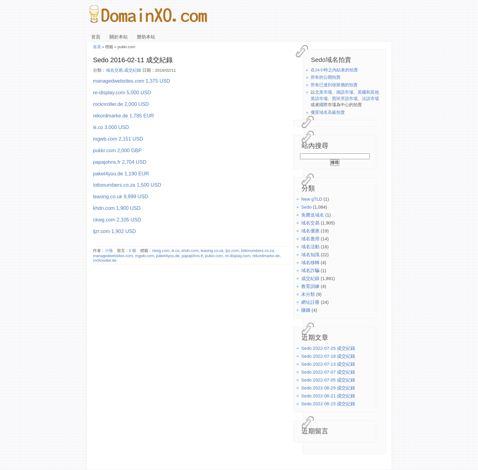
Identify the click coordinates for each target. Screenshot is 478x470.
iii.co (176, 250)
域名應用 (310, 238)
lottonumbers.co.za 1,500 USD (127, 185)
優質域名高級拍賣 (328, 112)
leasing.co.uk (212, 250)
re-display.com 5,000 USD (122, 92)
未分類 (308, 294)
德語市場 (344, 92)
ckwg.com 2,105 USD (117, 219)
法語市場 (370, 98)
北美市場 (323, 92)
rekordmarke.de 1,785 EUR (123, 115)
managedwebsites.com (113, 255)
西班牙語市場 (345, 98)
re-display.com (237, 255)
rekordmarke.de (266, 255)
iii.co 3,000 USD (111, 127)
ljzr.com (232, 250)
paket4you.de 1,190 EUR (121, 173)
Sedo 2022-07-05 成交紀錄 (328, 380)
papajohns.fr (192, 255)
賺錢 (305, 310)
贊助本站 (146, 36)
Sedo (306, 207)
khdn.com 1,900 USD (117, 208)
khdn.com (190, 250)
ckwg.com (160, 250)
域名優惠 (310, 230)
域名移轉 (310, 262)
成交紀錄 (310, 278)
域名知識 (310, 254)
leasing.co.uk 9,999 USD (120, 196)
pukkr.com (214, 255)
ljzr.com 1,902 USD (114, 231)
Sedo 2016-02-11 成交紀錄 (133, 60)
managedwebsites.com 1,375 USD (131, 81)
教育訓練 (310, 286)
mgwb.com (144, 255)
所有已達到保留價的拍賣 (334, 85)
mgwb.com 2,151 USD (118, 139)
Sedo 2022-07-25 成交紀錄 (328, 348)
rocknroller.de (104, 260)
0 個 (132, 250)
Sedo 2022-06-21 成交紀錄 (328, 395)
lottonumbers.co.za (257, 250)
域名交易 (310, 223)
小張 (109, 250)
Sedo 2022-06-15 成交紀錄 (328, 403)
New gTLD (311, 199)
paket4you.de (168, 255)
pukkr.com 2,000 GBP (117, 150)
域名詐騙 (310, 270)
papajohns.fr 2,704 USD (119, 162)
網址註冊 (310, 302)
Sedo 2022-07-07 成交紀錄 (328, 372)
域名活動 (310, 246)
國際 (323, 104)
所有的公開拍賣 (326, 77)
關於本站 (118, 36)
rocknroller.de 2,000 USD (121, 104)
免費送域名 (312, 215)
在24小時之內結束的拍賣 (334, 70)
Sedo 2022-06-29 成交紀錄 (328, 388)
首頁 (95, 36)
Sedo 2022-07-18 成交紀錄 (328, 356)
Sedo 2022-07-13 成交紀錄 (328, 364)
